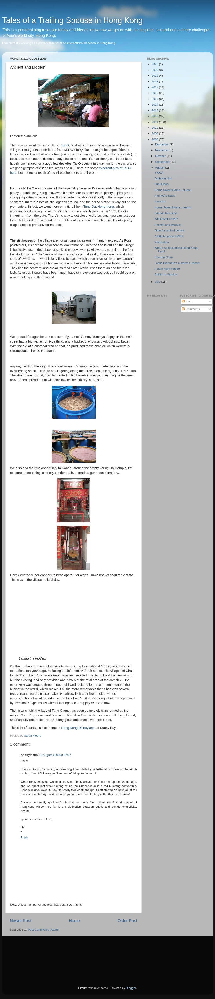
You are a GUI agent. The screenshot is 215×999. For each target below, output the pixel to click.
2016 (155, 93)
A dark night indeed (167, 268)
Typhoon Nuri (163, 178)
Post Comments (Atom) (43, 929)
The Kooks (161, 184)
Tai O (65, 145)
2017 (155, 87)
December (162, 144)
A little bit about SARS (168, 236)
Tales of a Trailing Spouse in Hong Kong (72, 20)
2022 (155, 64)
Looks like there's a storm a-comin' (177, 263)
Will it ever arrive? (166, 218)
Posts (187, 301)
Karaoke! (160, 201)
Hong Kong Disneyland (77, 728)
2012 (155, 116)
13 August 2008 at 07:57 (55, 755)
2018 (155, 81)
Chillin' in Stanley (165, 274)
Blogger (131, 988)
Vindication (161, 242)
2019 (155, 75)
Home (74, 920)
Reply (24, 837)
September (163, 161)
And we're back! (164, 195)
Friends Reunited (165, 213)
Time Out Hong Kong (98, 206)
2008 (155, 139)
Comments (191, 309)
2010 (155, 127)
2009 (155, 133)
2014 (155, 104)
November (162, 150)
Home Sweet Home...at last (172, 190)
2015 (155, 99)
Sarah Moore (32, 735)
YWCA (158, 172)
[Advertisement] (29, 955)
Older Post (127, 920)
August (160, 167)
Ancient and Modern (167, 224)
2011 (155, 122)
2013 (155, 110)
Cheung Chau (163, 257)
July (158, 281)
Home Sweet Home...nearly (172, 207)
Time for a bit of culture (169, 230)
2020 (155, 69)
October (161, 156)
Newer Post (20, 920)
